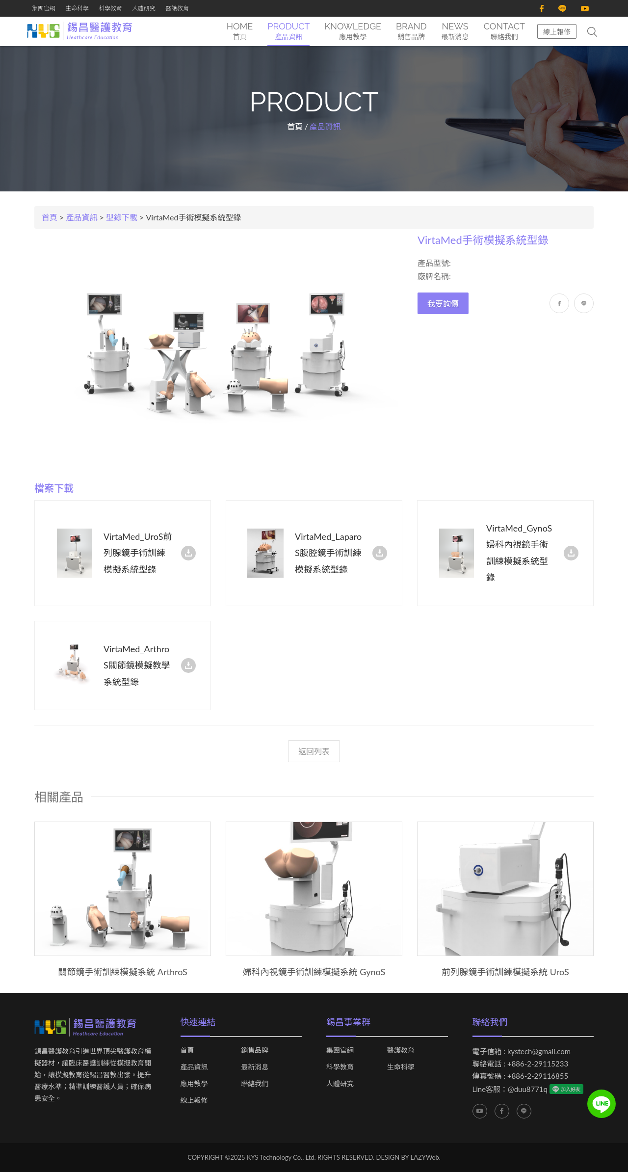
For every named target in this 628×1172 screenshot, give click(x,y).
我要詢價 (443, 304)
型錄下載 (121, 217)
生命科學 (77, 8)
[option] (122, 900)
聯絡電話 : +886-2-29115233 (520, 1063)
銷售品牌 (254, 1050)
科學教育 (110, 8)
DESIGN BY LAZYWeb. (408, 1157)
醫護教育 (177, 8)
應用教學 (194, 1083)
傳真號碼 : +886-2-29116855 (520, 1075)
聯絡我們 (254, 1083)
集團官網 (43, 8)
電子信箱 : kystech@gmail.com (521, 1051)
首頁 (295, 126)
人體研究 (144, 8)
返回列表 (314, 751)
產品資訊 (82, 217)
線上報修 (557, 31)
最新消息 (254, 1067)
